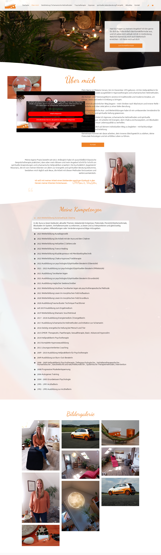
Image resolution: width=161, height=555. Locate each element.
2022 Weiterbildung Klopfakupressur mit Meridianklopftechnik (64, 253)
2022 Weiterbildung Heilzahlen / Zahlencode (56, 244)
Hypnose (91, 5)
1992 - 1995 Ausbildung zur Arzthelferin (54, 389)
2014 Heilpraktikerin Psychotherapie (53, 338)
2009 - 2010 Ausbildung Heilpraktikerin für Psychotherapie (62, 353)
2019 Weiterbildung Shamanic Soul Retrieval (56, 313)
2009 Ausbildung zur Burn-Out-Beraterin (55, 358)
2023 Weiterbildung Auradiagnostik (52, 234)
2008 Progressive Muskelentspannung (53, 369)
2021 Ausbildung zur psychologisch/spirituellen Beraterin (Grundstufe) (68, 278)
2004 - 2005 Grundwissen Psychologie (54, 379)
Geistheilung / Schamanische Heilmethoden (56, 5)
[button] (80, 218)
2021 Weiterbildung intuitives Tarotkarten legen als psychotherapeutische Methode (73, 288)
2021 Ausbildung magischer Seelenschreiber (56, 283)
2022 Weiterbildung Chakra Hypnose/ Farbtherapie (59, 258)
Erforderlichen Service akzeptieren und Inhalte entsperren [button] (55, 120)
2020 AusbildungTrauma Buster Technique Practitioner (61, 303)
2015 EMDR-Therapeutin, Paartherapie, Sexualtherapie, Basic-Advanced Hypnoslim (73, 333)
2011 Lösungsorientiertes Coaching (52, 348)
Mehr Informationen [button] (56, 109)
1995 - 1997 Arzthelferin (47, 384)
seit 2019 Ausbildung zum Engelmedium (54, 308)
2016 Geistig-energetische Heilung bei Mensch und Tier (61, 328)
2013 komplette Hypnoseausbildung (53, 343)
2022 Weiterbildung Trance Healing (52, 249)
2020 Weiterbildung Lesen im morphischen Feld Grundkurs (63, 298)
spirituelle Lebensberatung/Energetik (110, 5)
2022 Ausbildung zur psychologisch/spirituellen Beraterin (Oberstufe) (67, 263)
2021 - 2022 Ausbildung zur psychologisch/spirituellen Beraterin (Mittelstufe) (70, 268)
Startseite (25, 5)
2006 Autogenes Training (48, 374)
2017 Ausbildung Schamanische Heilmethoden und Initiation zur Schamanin (70, 323)
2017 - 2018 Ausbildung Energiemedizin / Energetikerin (61, 318)
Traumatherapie (80, 5)
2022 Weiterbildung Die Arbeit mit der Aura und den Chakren (63, 239)
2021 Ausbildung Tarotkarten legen (52, 273)
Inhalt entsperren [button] (55, 114)
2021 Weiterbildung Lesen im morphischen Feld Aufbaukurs (63, 293)
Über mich (35, 5)
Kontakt (137, 5)
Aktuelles (129, 5)
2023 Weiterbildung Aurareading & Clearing (56, 218)
